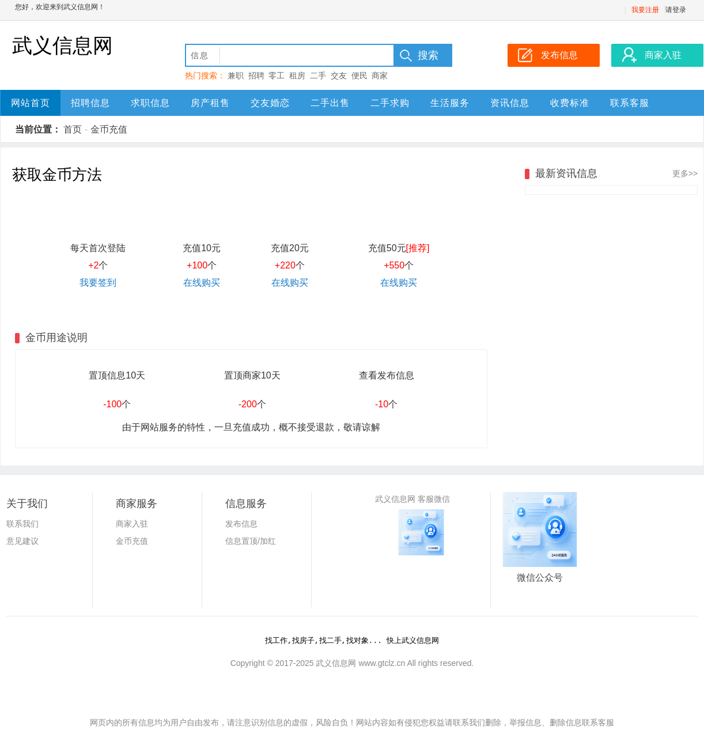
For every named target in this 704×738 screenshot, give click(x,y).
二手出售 (330, 103)
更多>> (685, 173)
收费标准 (569, 103)
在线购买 (201, 282)
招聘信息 (90, 103)
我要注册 (645, 10)
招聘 (256, 75)
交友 (339, 75)
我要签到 (98, 282)
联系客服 (629, 103)
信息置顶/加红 (250, 541)
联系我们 (22, 523)
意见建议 (22, 541)
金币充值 (108, 129)
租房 (297, 75)
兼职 (236, 75)
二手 (318, 75)
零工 (276, 75)
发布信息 (241, 523)
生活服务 (450, 103)
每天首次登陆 (98, 248)
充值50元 (399, 248)
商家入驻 (132, 523)
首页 (72, 129)
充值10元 (202, 248)
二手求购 (390, 103)
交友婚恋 (270, 103)
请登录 (675, 10)
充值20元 (290, 248)
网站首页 (30, 103)
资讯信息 (509, 103)
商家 (380, 75)
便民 (359, 75)
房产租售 (210, 103)
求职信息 (150, 103)
